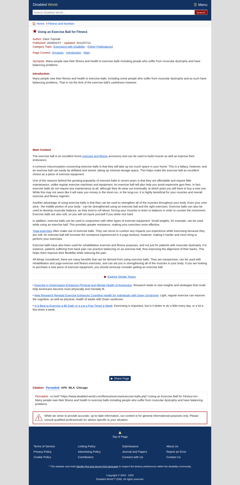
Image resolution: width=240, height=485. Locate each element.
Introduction (73, 52)
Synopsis (58, 52)
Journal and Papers (134, 451)
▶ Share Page (120, 378)
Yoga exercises (42, 230)
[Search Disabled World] (113, 12)
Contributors (86, 457)
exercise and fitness (95, 156)
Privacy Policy (42, 451)
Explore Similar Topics (122, 276)
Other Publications (100, 46)
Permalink (53, 387)
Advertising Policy (89, 451)
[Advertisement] (120, 116)
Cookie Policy (42, 457)
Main (87, 52)
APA (64, 387)
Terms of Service (44, 446)
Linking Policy (87, 446)
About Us (172, 446)
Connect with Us (132, 457)
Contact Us (173, 457)
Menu (200, 5)
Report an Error (176, 451)
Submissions (130, 446)
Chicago (82, 387)
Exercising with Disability (69, 46)
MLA (72, 387)
